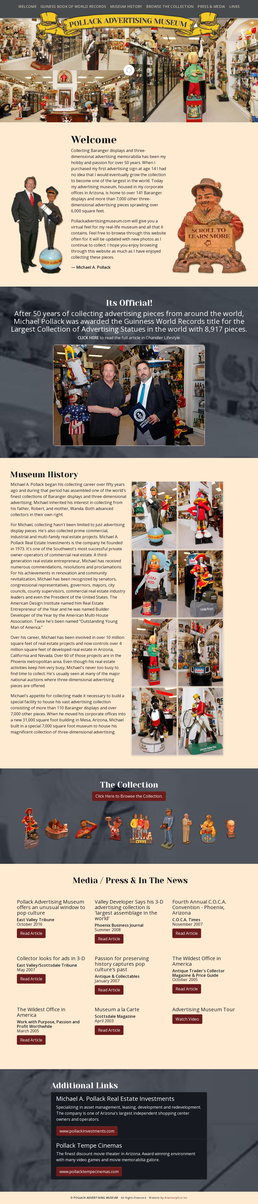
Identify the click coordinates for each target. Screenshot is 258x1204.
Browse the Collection (170, 6)
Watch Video (187, 1019)
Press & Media (211, 6)
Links (234, 6)
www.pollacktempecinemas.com (89, 1171)
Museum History (126, 6)
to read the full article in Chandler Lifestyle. (129, 337)
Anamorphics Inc (176, 1197)
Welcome (27, 6)
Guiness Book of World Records (73, 6)
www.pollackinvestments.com (86, 1131)
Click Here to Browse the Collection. (129, 796)
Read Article (31, 933)
